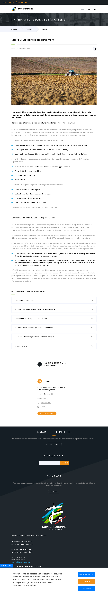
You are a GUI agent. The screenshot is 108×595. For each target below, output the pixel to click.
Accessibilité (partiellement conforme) (27, 566)
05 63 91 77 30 (46, 402)
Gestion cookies (6, 566)
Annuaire (29, 29)
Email (43, 407)
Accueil (14, 29)
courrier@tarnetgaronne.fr (20, 562)
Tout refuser (86, 588)
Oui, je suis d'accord (87, 574)
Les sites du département (15, 2)
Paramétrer (86, 581)
